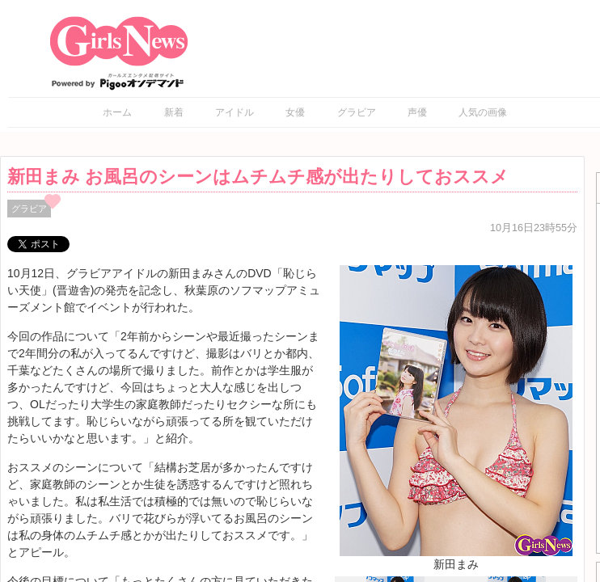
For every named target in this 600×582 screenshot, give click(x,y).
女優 (295, 112)
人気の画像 (482, 112)
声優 (417, 112)
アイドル (234, 112)
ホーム (117, 112)
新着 (174, 112)
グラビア (356, 112)
